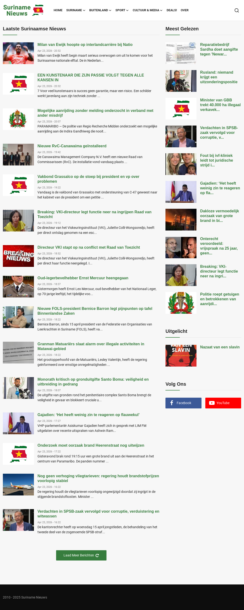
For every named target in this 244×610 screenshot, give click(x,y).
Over (185, 10)
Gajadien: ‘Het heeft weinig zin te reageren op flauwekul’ (88, 415)
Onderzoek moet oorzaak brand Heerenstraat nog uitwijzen (90, 445)
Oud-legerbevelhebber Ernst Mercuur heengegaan (82, 278)
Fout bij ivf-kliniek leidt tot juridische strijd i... (216, 160)
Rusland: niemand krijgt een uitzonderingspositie (218, 77)
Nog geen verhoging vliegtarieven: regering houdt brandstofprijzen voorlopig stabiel (98, 478)
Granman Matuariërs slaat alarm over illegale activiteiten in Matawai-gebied (90, 346)
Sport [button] (122, 10)
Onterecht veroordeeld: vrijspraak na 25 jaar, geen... (219, 246)
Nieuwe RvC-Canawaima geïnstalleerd (71, 146)
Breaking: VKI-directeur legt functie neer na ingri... (219, 271)
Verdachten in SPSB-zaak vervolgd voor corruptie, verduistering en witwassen (98, 513)
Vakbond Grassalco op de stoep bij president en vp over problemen (88, 179)
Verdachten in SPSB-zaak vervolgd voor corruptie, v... (219, 132)
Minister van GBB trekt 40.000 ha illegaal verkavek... (220, 105)
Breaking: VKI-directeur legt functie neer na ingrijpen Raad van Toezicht (94, 214)
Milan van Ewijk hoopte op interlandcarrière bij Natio (85, 45)
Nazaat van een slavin (219, 347)
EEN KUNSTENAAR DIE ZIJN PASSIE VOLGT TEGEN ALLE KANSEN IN (90, 77)
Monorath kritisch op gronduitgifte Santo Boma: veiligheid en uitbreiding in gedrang (93, 381)
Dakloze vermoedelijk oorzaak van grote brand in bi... (219, 216)
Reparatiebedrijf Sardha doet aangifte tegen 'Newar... (219, 49)
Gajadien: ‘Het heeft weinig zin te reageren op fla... (220, 188)
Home (58, 10)
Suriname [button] (75, 10)
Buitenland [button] (100, 10)
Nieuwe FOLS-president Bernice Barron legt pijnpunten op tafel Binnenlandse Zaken (94, 311)
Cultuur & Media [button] (148, 10)
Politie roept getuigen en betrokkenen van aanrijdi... (219, 299)
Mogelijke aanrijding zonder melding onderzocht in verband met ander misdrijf (95, 113)
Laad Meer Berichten (81, 555)
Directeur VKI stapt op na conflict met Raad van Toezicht (88, 247)
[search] (236, 10)
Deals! (172, 10)
